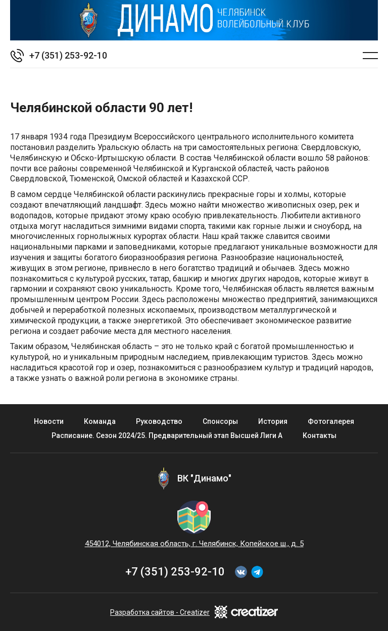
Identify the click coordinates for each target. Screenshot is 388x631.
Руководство (159, 421)
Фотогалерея (331, 421)
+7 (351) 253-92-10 (175, 571)
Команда (100, 421)
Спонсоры (220, 421)
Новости (49, 421)
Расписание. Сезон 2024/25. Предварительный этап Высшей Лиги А (167, 435)
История (272, 421)
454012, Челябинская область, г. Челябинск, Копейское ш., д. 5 (194, 543)
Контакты (319, 435)
